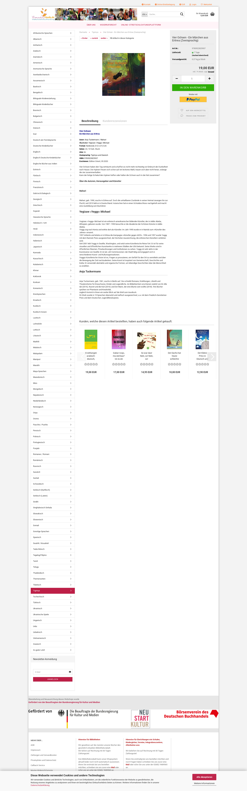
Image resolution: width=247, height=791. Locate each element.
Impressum (35, 750)
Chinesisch (38, 122)
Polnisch (36, 436)
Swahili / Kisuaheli (41, 543)
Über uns (91, 25)
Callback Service (38, 765)
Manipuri (36, 359)
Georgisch (37, 199)
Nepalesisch (38, 395)
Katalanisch (38, 264)
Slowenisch (38, 519)
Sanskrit (36, 472)
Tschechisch (38, 596)
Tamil (35, 561)
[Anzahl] (193, 78)
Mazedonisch (38, 377)
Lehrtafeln (37, 324)
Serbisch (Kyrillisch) (41, 490)
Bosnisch (37, 110)
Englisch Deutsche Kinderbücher (47, 158)
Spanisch (37, 537)
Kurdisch (37, 306)
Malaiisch (37, 347)
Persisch (37, 431)
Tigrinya (36, 591)
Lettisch (36, 330)
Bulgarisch (37, 116)
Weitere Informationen (204, 783)
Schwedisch (38, 484)
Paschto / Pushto (40, 425)
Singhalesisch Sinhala (42, 508)
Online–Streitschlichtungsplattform (141, 25)
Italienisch (37, 241)
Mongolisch (38, 389)
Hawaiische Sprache (42, 217)
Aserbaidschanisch (41, 75)
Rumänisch (38, 460)
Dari (35, 134)
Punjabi (36, 448)
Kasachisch (38, 258)
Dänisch (36, 128)
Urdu (35, 626)
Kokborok (37, 276)
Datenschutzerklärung (40, 785)
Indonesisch (38, 235)
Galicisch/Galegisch (41, 193)
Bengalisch (38, 92)
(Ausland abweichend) (200, 55)
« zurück (94, 38)
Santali (36, 478)
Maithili (36, 341)
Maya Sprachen (39, 371)
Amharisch (37, 45)
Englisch (36, 152)
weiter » (104, 38)
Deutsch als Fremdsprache (44, 140)
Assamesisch (39, 81)
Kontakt (146, 4)
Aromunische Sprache (42, 69)
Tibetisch (37, 585)
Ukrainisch (37, 608)
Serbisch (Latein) (40, 496)
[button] (182, 4)
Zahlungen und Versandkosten (44, 755)
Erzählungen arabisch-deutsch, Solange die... (91, 356)
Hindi (35, 229)
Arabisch (37, 51)
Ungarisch (37, 620)
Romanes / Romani (41, 454)
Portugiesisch (39, 442)
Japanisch (37, 247)
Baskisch (37, 86)
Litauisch (37, 336)
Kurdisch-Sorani (40, 312)
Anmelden (52, 679)
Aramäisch (37, 57)
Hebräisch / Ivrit (40, 223)
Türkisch (36, 602)
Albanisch (37, 39)
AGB (32, 745)
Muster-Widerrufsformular (42, 770)
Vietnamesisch (39, 638)
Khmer (36, 270)
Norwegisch (38, 407)
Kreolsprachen (39, 294)
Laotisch (36, 318)
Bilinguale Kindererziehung (44, 98)
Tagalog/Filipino (40, 555)
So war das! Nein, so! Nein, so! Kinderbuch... (146, 356)
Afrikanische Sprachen (42, 33)
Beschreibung (90, 120)
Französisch (38, 187)
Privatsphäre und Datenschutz (43, 760)
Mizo (35, 383)
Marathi (36, 365)
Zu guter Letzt (39, 650)
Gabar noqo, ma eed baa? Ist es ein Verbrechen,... (118, 356)
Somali (36, 525)
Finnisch (36, 181)
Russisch (37, 466)
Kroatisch (37, 300)
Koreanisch (38, 288)
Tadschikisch (38, 549)
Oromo (36, 419)
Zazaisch (37, 644)
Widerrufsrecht (108, 25)
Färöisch (36, 176)
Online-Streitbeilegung (165, 4)
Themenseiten (39, 579)
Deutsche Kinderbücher (43, 146)
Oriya (35, 413)
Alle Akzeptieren (204, 777)
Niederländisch (39, 401)
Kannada (37, 253)
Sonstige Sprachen (41, 531)
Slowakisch (38, 514)
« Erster (84, 38)
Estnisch (36, 170)
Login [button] (192, 4)
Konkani (36, 282)
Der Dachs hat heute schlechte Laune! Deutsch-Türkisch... (174, 356)
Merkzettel (206, 4)
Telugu (36, 567)
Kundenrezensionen (115, 120)
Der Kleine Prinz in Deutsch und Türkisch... (202, 356)
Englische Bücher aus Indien (45, 164)
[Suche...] (144, 14)
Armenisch (37, 63)
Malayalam (37, 353)
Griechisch (37, 205)
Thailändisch (38, 573)
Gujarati (36, 211)
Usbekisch (37, 632)
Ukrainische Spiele (41, 614)
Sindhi (35, 502)
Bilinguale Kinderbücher (43, 104)
